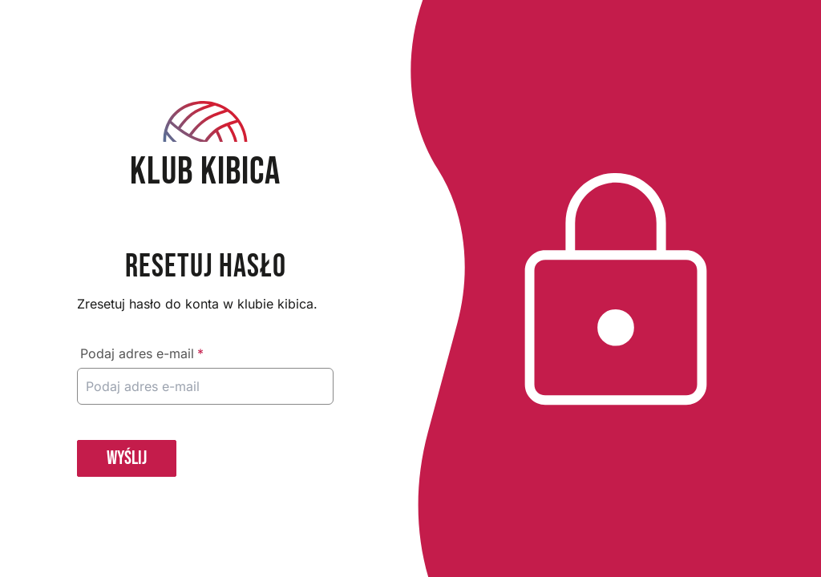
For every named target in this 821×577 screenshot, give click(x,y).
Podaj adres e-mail (142, 353)
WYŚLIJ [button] (127, 458)
